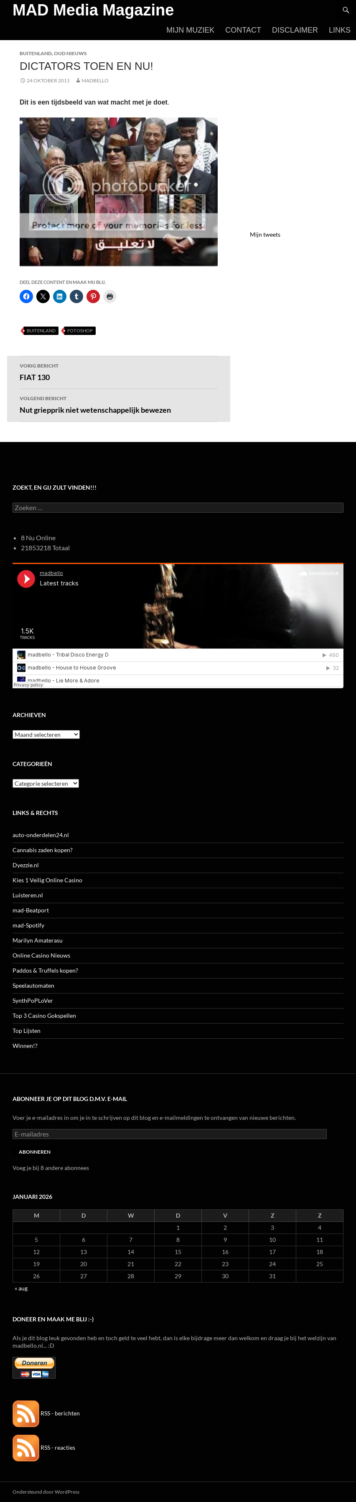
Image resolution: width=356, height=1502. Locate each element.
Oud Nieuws (70, 53)
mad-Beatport (31, 910)
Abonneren (35, 1152)
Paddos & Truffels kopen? (45, 970)
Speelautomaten (33, 985)
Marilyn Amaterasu (38, 940)
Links (340, 30)
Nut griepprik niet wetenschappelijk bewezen (119, 403)
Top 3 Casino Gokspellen (44, 1015)
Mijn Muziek (190, 30)
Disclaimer (295, 30)
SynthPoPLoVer (33, 1000)
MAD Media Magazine (93, 10)
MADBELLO (95, 80)
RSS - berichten (46, 1413)
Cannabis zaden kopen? (43, 849)
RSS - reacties (44, 1447)
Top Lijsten (27, 1030)
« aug (21, 1288)
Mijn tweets (265, 234)
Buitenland (36, 53)
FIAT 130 (119, 371)
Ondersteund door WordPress (46, 1492)
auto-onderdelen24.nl (41, 834)
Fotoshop (80, 330)
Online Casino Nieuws (41, 955)
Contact (243, 30)
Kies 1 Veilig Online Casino (47, 880)
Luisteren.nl (28, 895)
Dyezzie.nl (26, 865)
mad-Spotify (28, 925)
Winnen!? (25, 1045)
